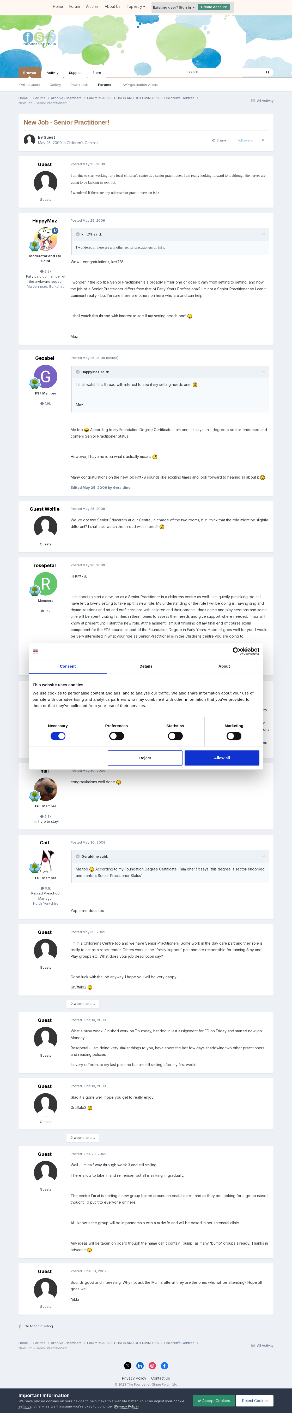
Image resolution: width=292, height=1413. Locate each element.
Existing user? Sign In (174, 7)
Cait (44, 842)
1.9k (45, 403)
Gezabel (44, 358)
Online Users (29, 85)
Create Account (214, 7)
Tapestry (136, 6)
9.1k (46, 888)
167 (46, 611)
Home (58, 6)
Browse (29, 74)
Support (75, 72)
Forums (104, 85)
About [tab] (224, 666)
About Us (112, 6)
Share (219, 140)
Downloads (79, 85)
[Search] (208, 72)
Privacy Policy (134, 1378)
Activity (52, 72)
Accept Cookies (212, 1400)
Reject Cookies (254, 1400)
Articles (92, 6)
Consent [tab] (68, 666)
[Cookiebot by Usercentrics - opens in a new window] (236, 651)
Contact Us (160, 1378)
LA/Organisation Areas (139, 85)
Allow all (222, 758)
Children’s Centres (82, 142)
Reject (145, 758)
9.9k (45, 271)
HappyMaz (44, 220)
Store (97, 72)
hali (44, 771)
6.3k (45, 816)
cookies (52, 1401)
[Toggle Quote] (78, 234)
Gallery (55, 85)
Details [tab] (146, 666)
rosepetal (45, 565)
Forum (74, 6)
